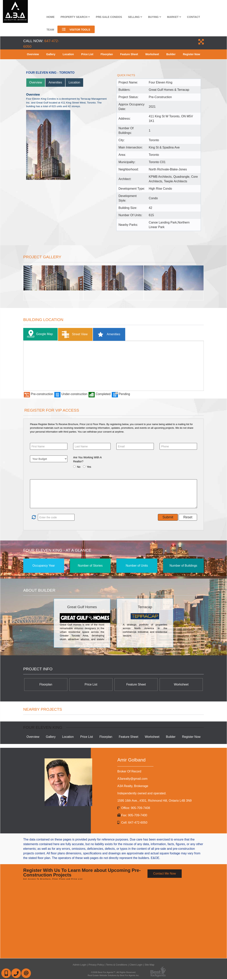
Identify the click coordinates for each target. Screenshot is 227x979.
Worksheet (152, 54)
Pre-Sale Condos (109, 16)
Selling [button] (135, 16)
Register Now (191, 54)
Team (50, 29)
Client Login (135, 964)
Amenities (55, 82)
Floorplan (107, 54)
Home (50, 16)
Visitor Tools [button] (76, 29)
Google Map (39, 334)
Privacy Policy (96, 964)
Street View (74, 334)
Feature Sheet (129, 54)
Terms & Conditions (116, 964)
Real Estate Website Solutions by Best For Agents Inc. (113, 975)
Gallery (50, 54)
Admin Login (79, 964)
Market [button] (174, 16)
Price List (87, 54)
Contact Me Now (164, 873)
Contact (193, 16)
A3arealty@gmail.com (132, 778)
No (78, 466)
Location (68, 54)
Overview (33, 54)
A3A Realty (132, 786)
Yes (89, 466)
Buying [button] (154, 16)
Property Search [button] (75, 16)
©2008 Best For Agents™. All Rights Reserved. (113, 972)
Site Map (149, 964)
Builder (171, 54)
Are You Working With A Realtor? (87, 459)
